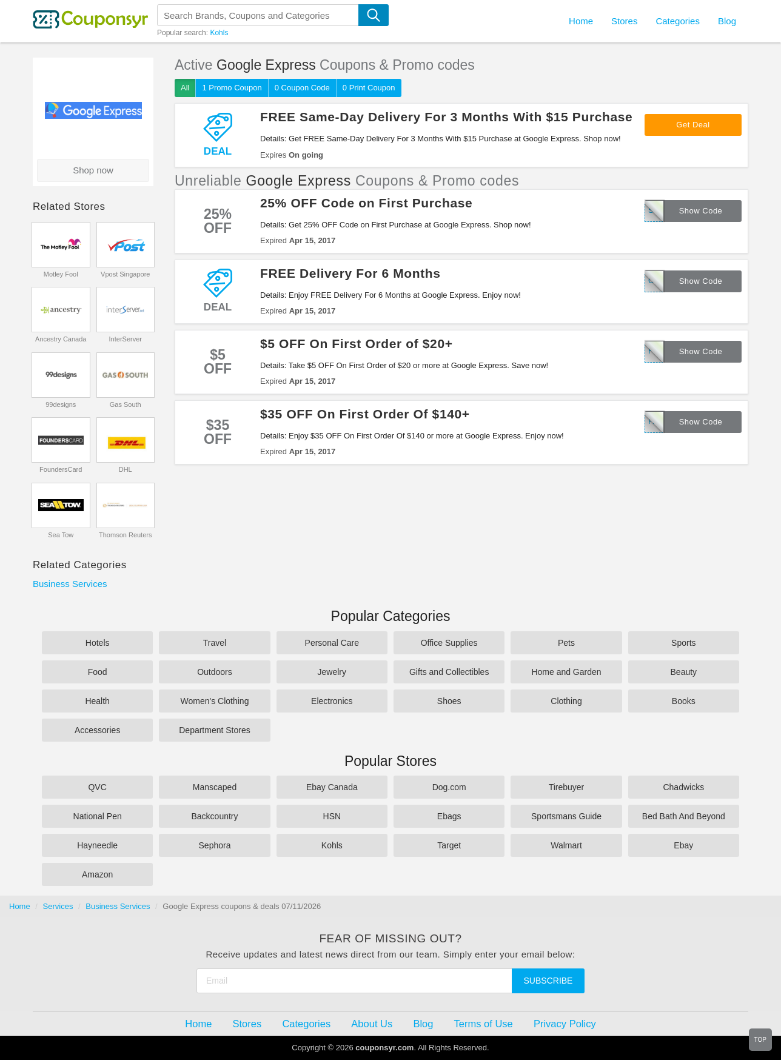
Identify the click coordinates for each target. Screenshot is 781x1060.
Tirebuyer (567, 787)
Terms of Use (483, 1023)
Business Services (70, 584)
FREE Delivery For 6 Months (350, 273)
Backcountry (214, 816)
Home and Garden (566, 672)
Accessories (97, 730)
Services (58, 906)
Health (97, 701)
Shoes (449, 701)
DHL (125, 469)
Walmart (566, 845)
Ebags (449, 816)
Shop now (93, 170)
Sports (683, 643)
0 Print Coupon (369, 87)
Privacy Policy (565, 1023)
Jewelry (332, 672)
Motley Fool (61, 274)
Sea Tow (60, 534)
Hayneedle (97, 845)
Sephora (215, 845)
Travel (214, 643)
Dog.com (449, 787)
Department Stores (214, 730)
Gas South (125, 404)
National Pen (97, 816)
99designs (60, 404)
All (185, 87)
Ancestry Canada (60, 339)
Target (449, 845)
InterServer (125, 339)
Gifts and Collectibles (449, 672)
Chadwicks (683, 787)
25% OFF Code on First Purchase (366, 203)
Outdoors (214, 672)
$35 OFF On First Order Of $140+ (365, 414)
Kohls (219, 33)
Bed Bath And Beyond (683, 816)
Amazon (97, 874)
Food (97, 672)
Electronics (331, 701)
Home (19, 906)
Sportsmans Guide (566, 816)
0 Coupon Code (302, 87)
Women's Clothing (215, 701)
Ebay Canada (332, 787)
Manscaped (214, 787)
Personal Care (332, 643)
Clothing (566, 701)
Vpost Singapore (125, 274)
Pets (566, 643)
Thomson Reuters (125, 534)
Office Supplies (449, 643)
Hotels (97, 643)
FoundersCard (60, 469)
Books (684, 701)
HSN (332, 816)
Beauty (684, 672)
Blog (727, 21)
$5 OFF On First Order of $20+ (356, 344)
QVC (97, 787)
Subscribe (548, 980)
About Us (371, 1023)
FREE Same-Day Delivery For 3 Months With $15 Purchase (446, 117)
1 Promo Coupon (231, 87)
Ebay (683, 845)
